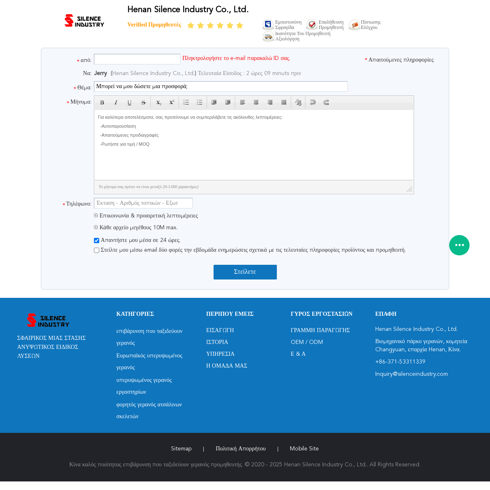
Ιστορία (217, 342)
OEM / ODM (307, 342)
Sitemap (181, 449)
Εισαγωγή (220, 330)
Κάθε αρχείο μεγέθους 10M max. (136, 228)
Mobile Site (304, 449)
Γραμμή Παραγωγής (320, 330)
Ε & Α (298, 354)
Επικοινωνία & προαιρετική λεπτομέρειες (146, 216)
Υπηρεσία (220, 354)
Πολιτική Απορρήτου (240, 449)
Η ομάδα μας (226, 366)
